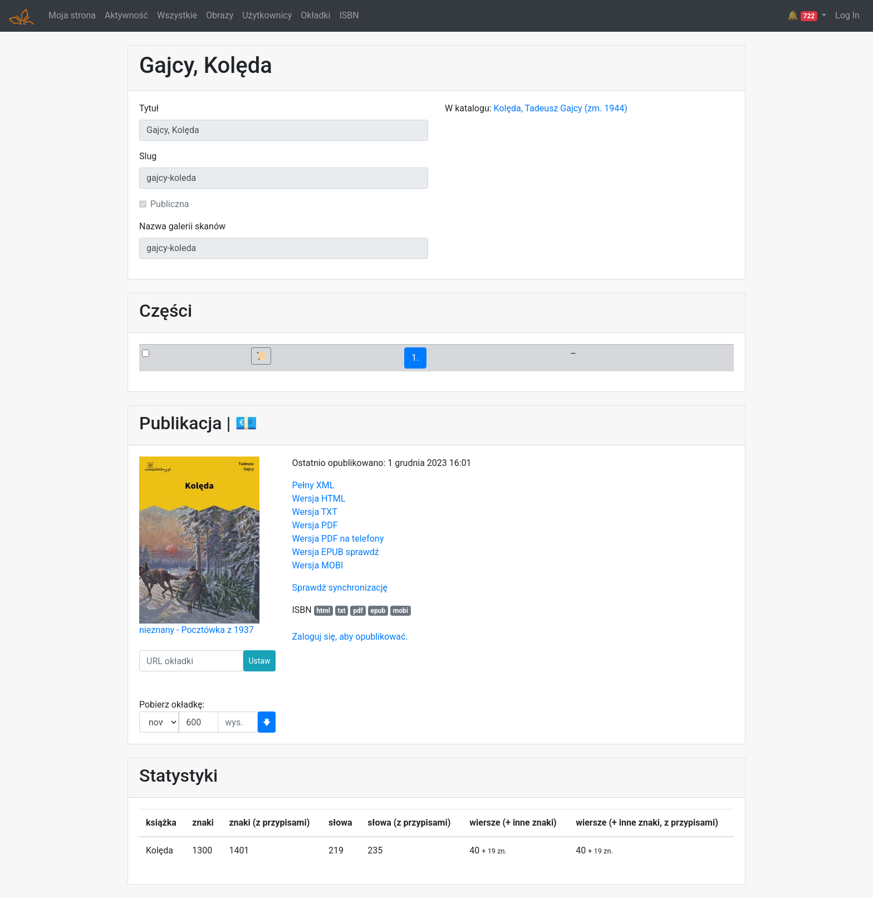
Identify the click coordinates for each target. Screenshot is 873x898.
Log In (847, 15)
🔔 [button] (803, 15)
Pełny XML (313, 485)
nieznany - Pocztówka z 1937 (196, 630)
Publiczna (169, 204)
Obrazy (219, 15)
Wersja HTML (319, 498)
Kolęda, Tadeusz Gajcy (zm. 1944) (560, 108)
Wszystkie (177, 15)
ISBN (349, 15)
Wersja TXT (314, 512)
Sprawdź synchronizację (340, 587)
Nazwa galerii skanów (182, 226)
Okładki (315, 15)
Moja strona (72, 15)
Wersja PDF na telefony (338, 538)
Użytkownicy (267, 15)
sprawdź (362, 552)
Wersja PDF (315, 525)
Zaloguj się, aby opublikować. (350, 636)
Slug (147, 156)
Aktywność (126, 15)
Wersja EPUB (318, 552)
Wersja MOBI (318, 565)
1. (415, 357)
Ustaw (259, 660)
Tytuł (149, 108)
